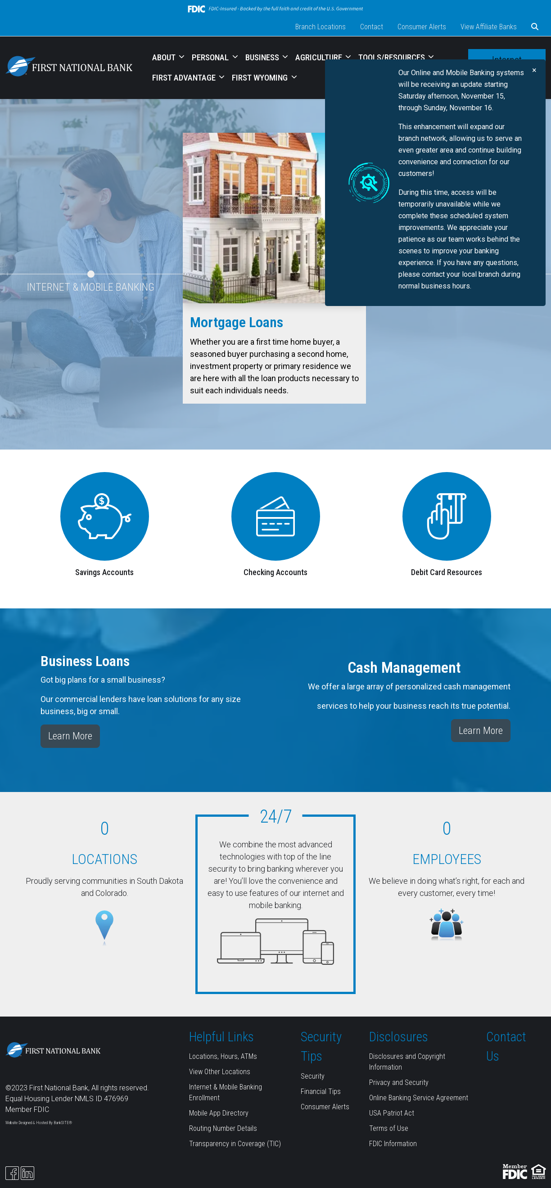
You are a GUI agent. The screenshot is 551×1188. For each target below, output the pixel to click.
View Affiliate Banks (489, 26)
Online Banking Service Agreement (418, 1098)
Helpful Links (221, 1036)
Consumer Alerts (421, 26)
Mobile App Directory (218, 1113)
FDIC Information (393, 1143)
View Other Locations (219, 1071)
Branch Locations (320, 26)
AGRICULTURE (319, 57)
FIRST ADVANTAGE (184, 77)
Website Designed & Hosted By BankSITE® (38, 1122)
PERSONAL (211, 57)
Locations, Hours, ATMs (223, 1056)
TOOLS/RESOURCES (392, 57)
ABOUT (164, 57)
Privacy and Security (399, 1082)
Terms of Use (388, 1128)
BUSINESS (263, 57)
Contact (371, 26)
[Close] (534, 70)
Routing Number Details (223, 1128)
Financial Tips (321, 1091)
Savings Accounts (104, 572)
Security (313, 1076)
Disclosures (398, 1036)
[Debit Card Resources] (447, 515)
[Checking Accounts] (275, 515)
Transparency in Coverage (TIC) (235, 1143)
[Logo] (68, 68)
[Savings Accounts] (104, 515)
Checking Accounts (275, 572)
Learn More (70, 736)
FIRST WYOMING (260, 77)
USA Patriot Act (391, 1113)
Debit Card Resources (446, 572)
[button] (535, 27)
